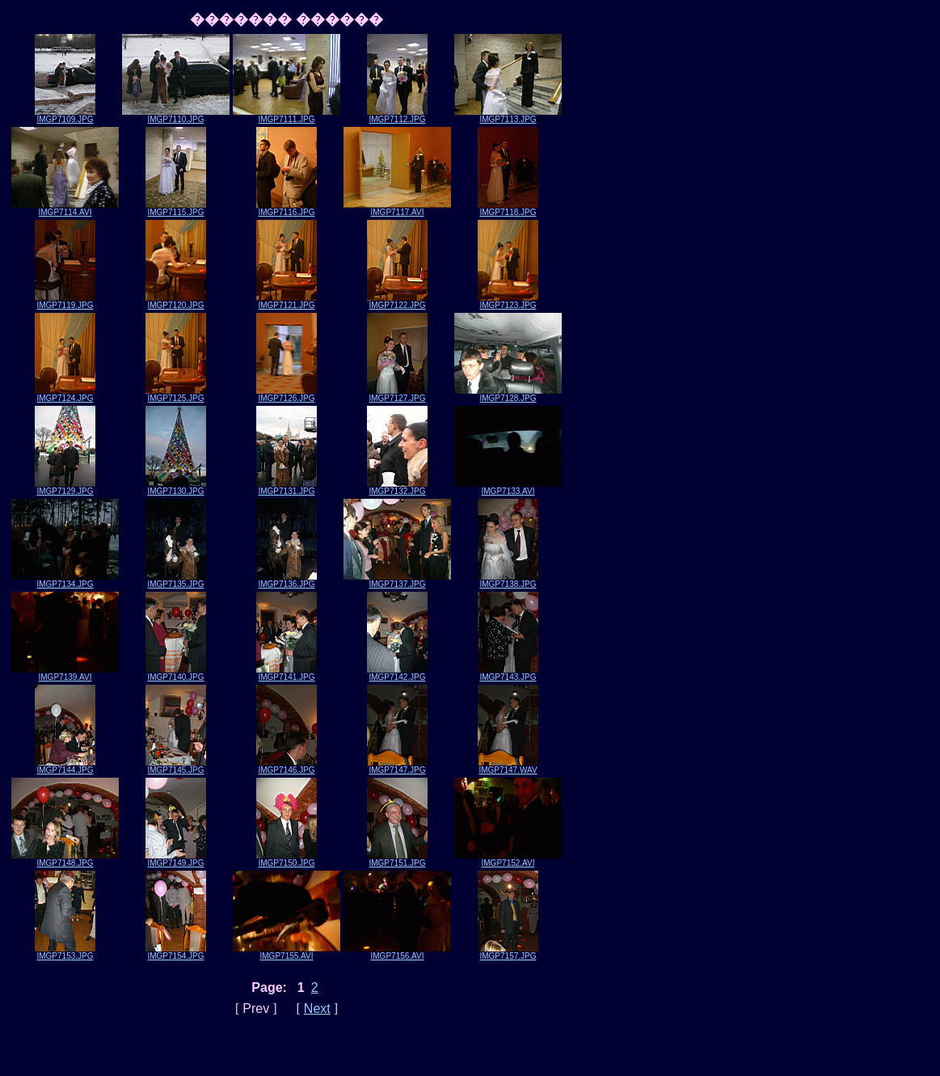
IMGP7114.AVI (65, 208)
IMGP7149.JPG (175, 859)
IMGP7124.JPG (65, 394)
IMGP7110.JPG (176, 116)
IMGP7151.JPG (397, 859)
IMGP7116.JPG (286, 208)
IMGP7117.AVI (397, 208)
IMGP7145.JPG (175, 766)
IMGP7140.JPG (175, 673)
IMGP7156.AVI (397, 952)
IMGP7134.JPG (65, 580)
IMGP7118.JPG (508, 208)
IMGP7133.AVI (508, 487)
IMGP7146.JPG (286, 766)
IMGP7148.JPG (65, 859)
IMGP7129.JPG (65, 487)
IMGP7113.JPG (508, 116)
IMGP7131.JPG (286, 487)
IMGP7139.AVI (65, 673)
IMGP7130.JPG (175, 487)
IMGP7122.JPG (397, 301)
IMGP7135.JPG (175, 580)
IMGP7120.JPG (175, 301)
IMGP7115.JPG (175, 208)
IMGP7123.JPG (508, 301)
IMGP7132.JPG (397, 487)
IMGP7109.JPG (65, 116)
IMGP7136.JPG (286, 580)
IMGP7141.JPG (286, 673)
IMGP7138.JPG (508, 580)
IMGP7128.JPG (508, 394)
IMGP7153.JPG (65, 952)
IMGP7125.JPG (175, 394)
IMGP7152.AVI (508, 859)
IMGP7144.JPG (65, 766)
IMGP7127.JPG (397, 394)
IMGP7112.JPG (397, 116)
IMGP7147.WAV (508, 766)
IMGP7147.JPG (397, 766)
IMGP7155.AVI (286, 952)
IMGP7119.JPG (65, 301)
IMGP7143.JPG (508, 673)
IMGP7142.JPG (397, 673)
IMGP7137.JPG (397, 580)
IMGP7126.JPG (286, 394)
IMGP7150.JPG (286, 859)
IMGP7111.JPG (286, 116)
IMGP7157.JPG (508, 952)
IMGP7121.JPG (286, 301)
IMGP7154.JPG (175, 952)
